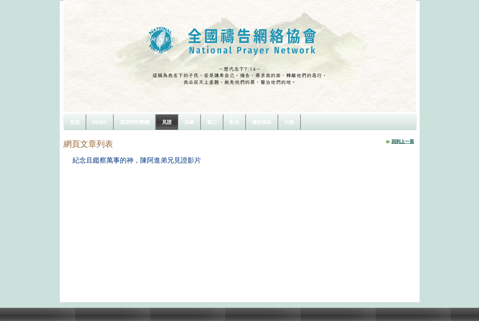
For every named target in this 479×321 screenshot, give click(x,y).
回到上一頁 (402, 141)
